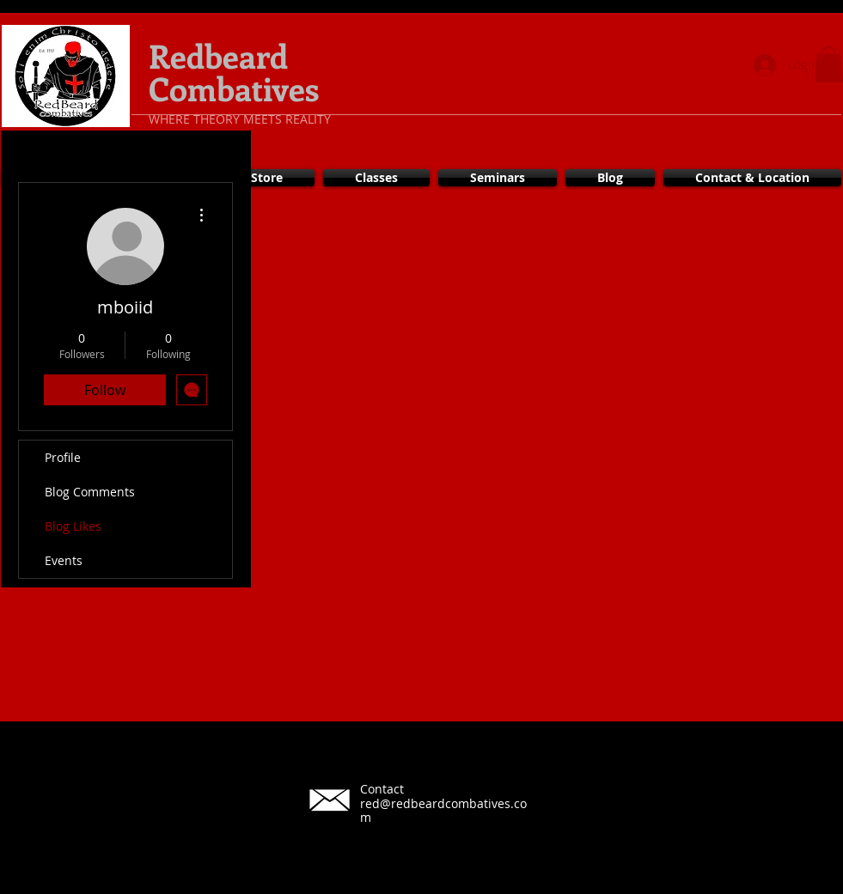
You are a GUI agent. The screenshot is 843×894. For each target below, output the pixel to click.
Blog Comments (90, 491)
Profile (63, 457)
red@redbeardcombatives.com (443, 810)
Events (63, 560)
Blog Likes (73, 526)
